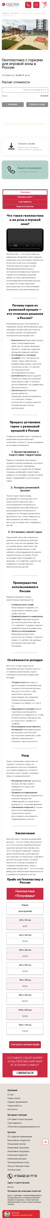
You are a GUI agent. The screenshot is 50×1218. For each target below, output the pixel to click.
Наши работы (14, 1106)
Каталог (14, 13)
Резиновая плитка (16, 1144)
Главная (5, 13)
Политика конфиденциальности (23, 1127)
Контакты (12, 1109)
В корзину (13, 105)
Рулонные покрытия (17, 1155)
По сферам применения (19, 1137)
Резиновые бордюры (18, 1151)
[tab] (25, 192)
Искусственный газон (18, 1166)
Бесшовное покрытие (18, 1140)
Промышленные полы (18, 1162)
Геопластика (14, 1170)
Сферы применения (17, 1102)
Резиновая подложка (18, 1148)
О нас (10, 1095)
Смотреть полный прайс (25, 1044)
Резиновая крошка (16, 1159)
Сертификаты (14, 1123)
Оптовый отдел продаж (20, 1119)
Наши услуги (13, 1098)
